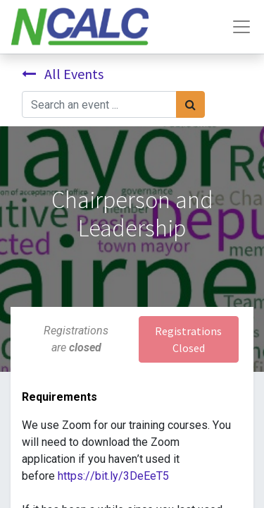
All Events (62, 74)
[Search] (190, 104)
